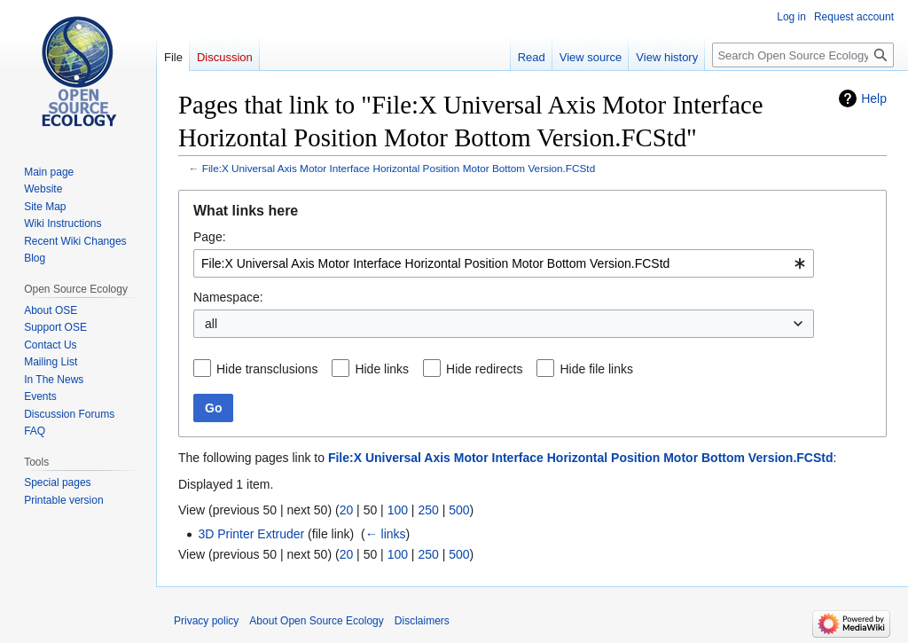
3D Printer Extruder (251, 534)
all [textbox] (211, 324)
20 (347, 510)
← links (385, 534)
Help (874, 98)
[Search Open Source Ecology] (803, 55)
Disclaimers (422, 621)
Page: (209, 237)
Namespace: (228, 297)
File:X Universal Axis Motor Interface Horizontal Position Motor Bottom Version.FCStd (398, 168)
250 (428, 510)
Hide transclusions (266, 369)
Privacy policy (206, 621)
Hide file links (596, 369)
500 (459, 510)
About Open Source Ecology (316, 621)
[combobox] (503, 263)
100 (397, 510)
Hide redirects (484, 369)
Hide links (382, 369)
